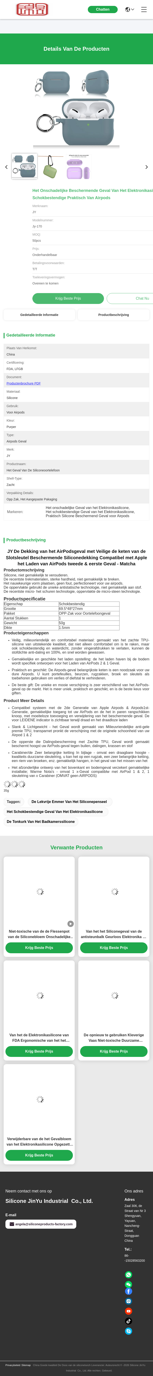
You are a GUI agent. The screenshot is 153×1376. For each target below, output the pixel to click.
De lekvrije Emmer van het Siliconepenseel (69, 802)
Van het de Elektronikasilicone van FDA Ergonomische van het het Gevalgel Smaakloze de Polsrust (39, 1038)
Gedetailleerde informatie (39, 315)
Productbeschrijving (113, 315)
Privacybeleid (12, 1365)
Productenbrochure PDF (24, 383)
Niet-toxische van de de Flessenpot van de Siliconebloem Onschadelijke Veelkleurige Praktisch (39, 934)
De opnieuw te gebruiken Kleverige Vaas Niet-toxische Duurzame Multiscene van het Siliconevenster (114, 1038)
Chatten (103, 9)
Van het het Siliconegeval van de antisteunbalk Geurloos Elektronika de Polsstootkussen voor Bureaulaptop (114, 934)
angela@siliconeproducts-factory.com (41, 1224)
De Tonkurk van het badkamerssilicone (41, 822)
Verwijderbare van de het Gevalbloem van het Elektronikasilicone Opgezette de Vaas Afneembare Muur (39, 1142)
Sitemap (26, 1365)
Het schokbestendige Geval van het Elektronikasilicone (55, 812)
